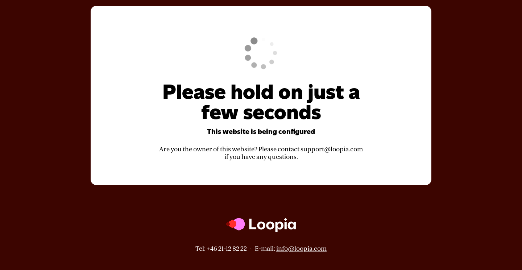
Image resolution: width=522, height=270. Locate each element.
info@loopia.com (301, 249)
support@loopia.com (332, 149)
